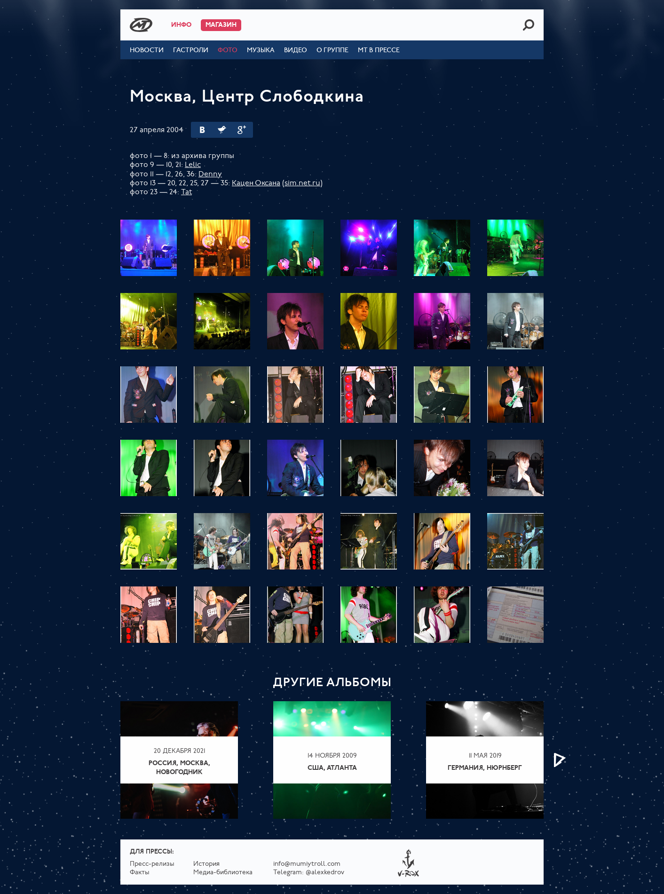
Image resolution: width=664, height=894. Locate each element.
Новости (147, 50)
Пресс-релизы (152, 864)
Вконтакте (202, 130)
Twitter (222, 130)
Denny (210, 174)
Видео (295, 50)
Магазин (221, 25)
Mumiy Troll (141, 25)
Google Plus (241, 130)
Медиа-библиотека (223, 872)
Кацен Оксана (256, 183)
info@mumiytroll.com (306, 864)
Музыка (261, 50)
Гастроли (190, 50)
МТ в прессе (379, 50)
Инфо (181, 25)
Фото (227, 50)
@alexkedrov (325, 872)
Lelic (193, 165)
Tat (186, 192)
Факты (140, 872)
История (206, 864)
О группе (332, 50)
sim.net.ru (302, 183)
